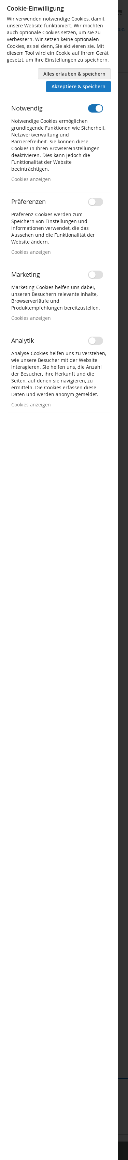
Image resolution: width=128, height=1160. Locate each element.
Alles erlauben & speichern (74, 73)
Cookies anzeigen (31, 179)
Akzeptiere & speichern (78, 86)
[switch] (95, 108)
